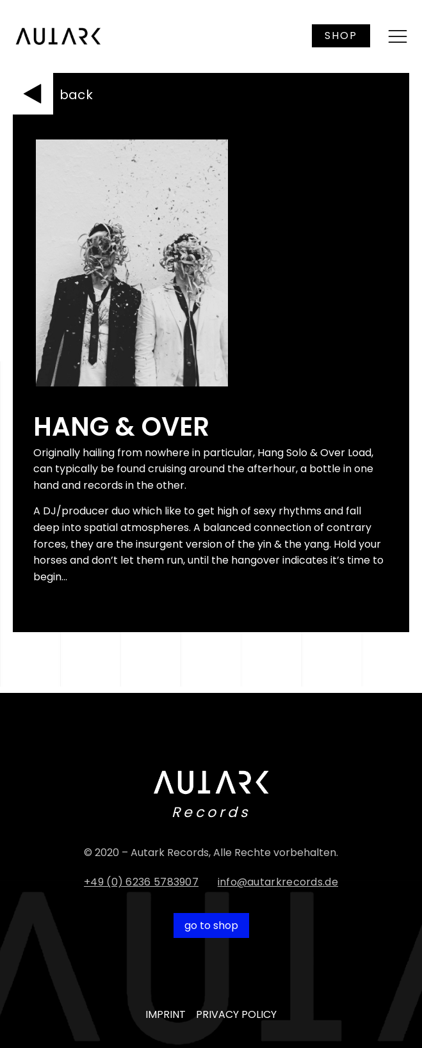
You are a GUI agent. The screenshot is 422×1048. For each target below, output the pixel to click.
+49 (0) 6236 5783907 (141, 882)
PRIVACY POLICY (236, 1014)
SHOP (341, 35)
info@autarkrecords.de (278, 882)
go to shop (211, 925)
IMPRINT (165, 1014)
